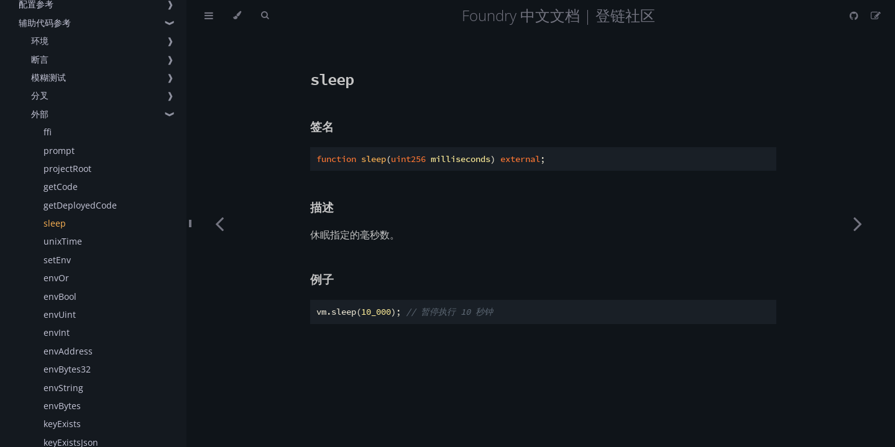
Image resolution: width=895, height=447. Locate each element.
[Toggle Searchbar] (264, 15)
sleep (55, 223)
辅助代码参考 (45, 23)
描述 (322, 207)
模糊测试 (48, 77)
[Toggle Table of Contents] (209, 15)
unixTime (63, 241)
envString (63, 388)
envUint (60, 314)
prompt (59, 150)
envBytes (62, 406)
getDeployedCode (80, 205)
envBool (60, 296)
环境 (39, 41)
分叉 (39, 95)
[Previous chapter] (219, 223)
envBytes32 (67, 369)
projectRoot (67, 168)
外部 (39, 114)
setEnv (57, 260)
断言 (39, 59)
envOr (56, 278)
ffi (48, 132)
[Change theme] (237, 15)
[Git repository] (855, 15)
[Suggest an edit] (876, 15)
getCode (61, 186)
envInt (57, 332)
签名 (322, 126)
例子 (322, 279)
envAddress (68, 351)
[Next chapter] (858, 223)
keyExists (62, 424)
